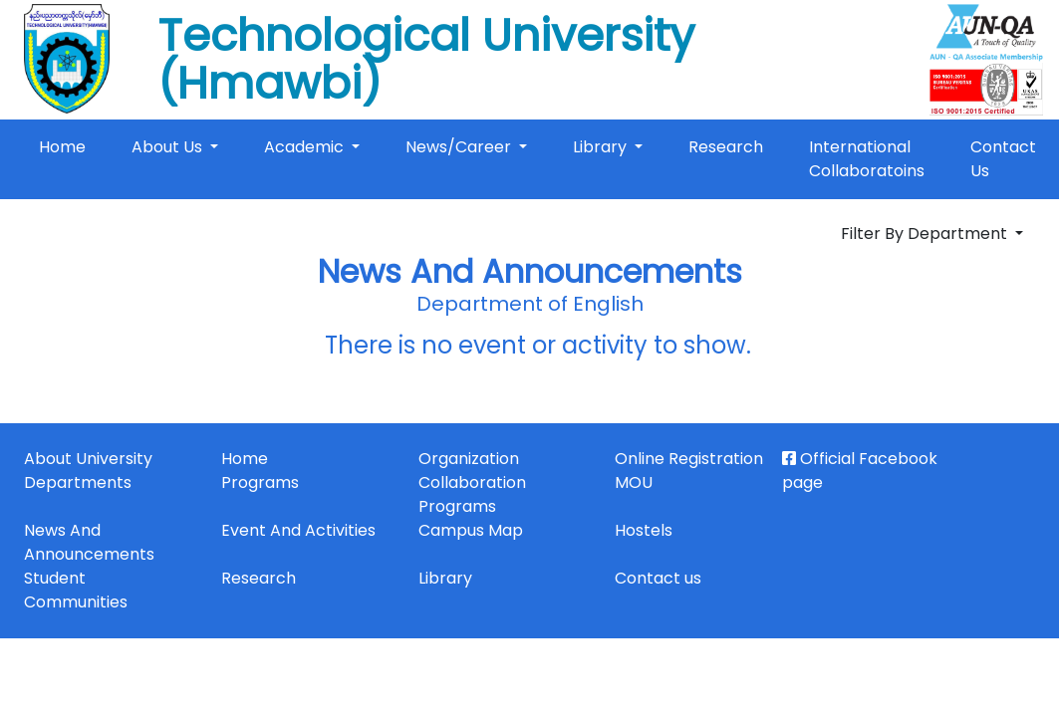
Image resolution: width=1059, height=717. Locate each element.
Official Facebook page (859, 470)
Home (66, 146)
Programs (260, 482)
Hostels (643, 530)
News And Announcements (89, 542)
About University (88, 458)
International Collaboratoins (867, 158)
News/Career (460, 146)
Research (725, 146)
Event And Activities (298, 530)
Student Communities (76, 590)
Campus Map (470, 530)
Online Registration (689, 458)
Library (602, 146)
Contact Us (1003, 158)
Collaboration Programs (472, 494)
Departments (78, 482)
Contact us (658, 578)
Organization (468, 458)
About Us (169, 146)
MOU (634, 482)
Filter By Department (926, 233)
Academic (306, 146)
